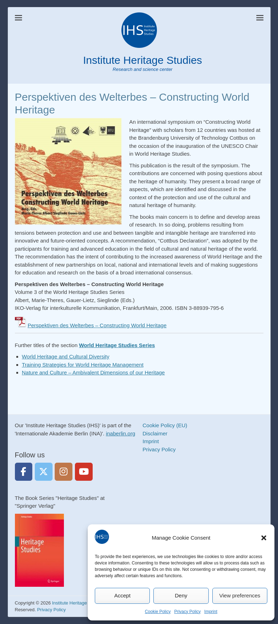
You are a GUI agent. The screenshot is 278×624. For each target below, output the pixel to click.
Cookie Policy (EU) (165, 425)
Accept (122, 595)
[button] (263, 537)
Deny (181, 595)
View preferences (240, 595)
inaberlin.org (120, 433)
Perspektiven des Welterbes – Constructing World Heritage (97, 325)
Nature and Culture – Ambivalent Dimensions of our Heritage (93, 372)
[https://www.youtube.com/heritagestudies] (84, 472)
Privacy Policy (187, 611)
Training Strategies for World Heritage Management (83, 365)
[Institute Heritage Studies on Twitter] (44, 472)
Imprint (210, 611)
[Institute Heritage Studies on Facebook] (24, 472)
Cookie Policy (158, 611)
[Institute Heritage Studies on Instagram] (63, 472)
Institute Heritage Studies (142, 60)
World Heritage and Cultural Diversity (65, 356)
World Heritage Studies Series (117, 345)
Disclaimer (155, 433)
